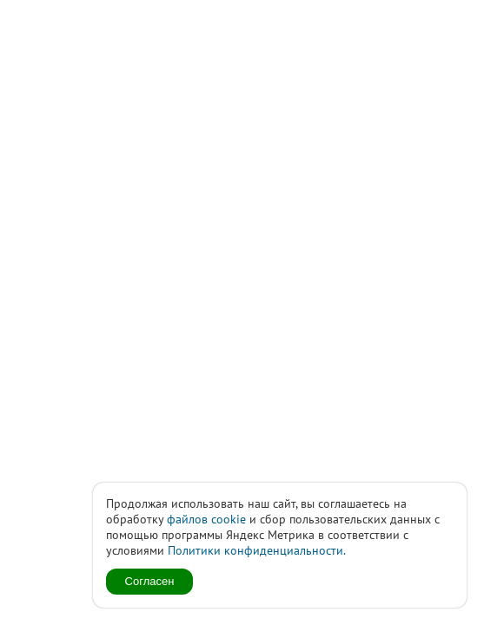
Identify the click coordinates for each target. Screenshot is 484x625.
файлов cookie (206, 519)
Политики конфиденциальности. (257, 550)
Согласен (150, 581)
